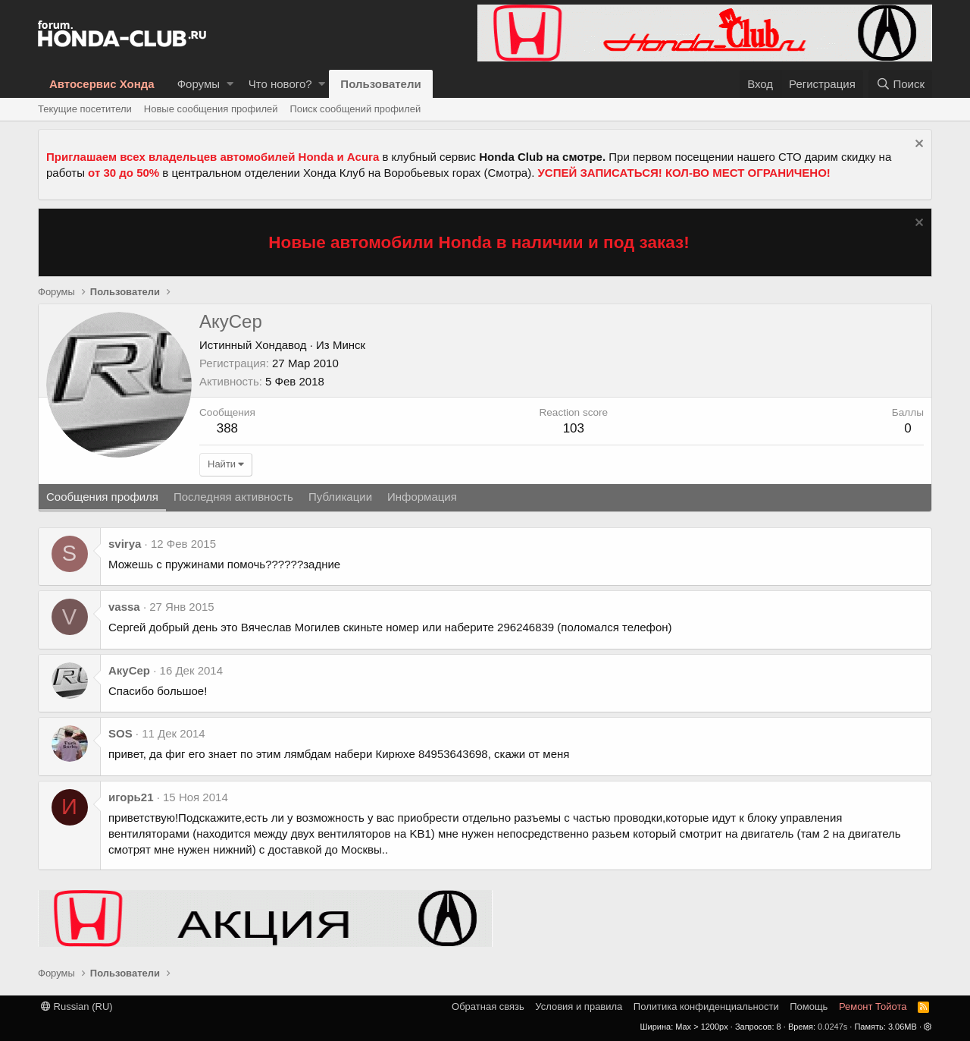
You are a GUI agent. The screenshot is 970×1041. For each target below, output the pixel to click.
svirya (124, 543)
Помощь (809, 1006)
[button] (230, 84)
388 (227, 428)
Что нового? (280, 83)
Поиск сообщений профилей (355, 109)
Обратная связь (488, 1006)
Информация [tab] (422, 496)
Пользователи (380, 83)
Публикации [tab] (340, 496)
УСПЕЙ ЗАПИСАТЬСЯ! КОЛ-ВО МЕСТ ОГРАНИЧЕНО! (684, 172)
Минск (349, 344)
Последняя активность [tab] (233, 496)
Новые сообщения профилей (211, 109)
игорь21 (131, 797)
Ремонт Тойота (873, 1006)
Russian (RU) (77, 1006)
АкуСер (129, 670)
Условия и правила (578, 1006)
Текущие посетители (85, 109)
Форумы (198, 83)
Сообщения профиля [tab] (102, 496)
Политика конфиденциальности (706, 1006)
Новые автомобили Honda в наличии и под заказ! (479, 242)
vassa (124, 606)
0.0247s (832, 1026)
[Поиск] (900, 84)
